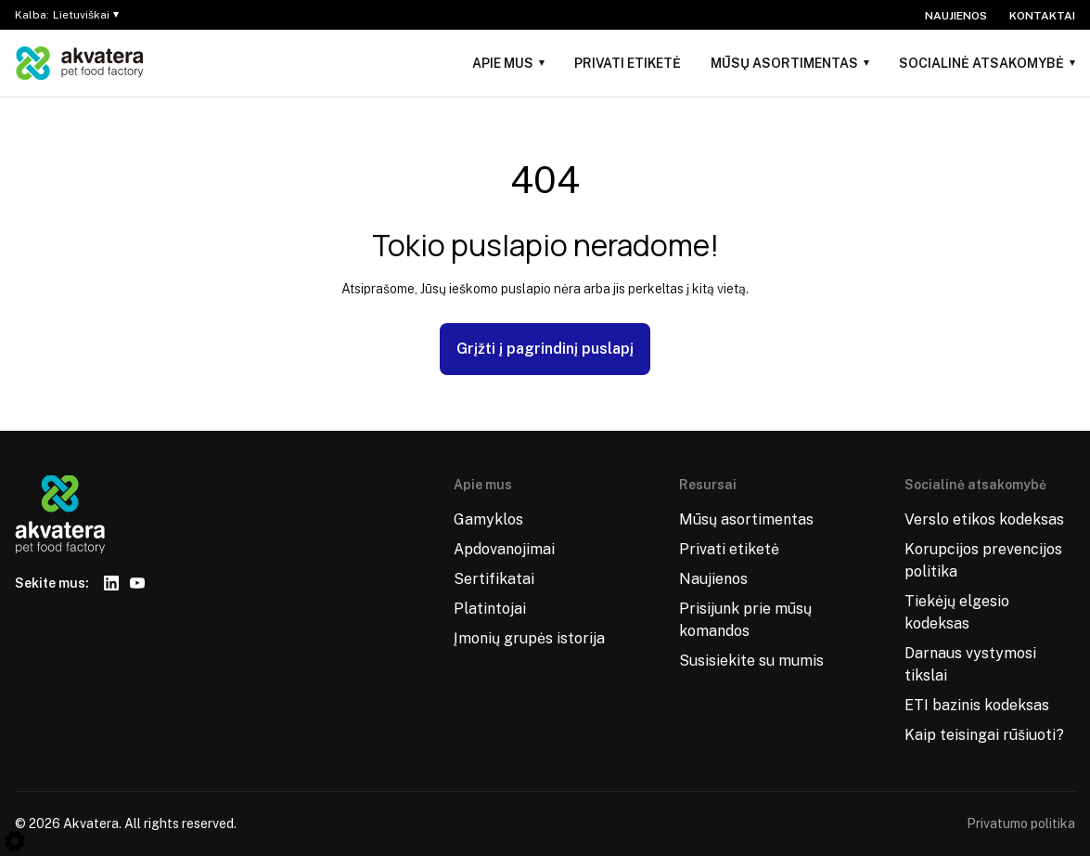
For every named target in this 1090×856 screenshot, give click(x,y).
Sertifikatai (494, 579)
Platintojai (490, 608)
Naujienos (956, 15)
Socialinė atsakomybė (981, 63)
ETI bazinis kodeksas (976, 705)
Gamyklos (488, 519)
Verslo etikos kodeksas (984, 519)
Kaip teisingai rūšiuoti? (984, 735)
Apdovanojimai (504, 549)
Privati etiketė (627, 63)
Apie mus (502, 63)
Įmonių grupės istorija (529, 638)
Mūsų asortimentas (784, 63)
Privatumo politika (1021, 823)
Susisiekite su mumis (751, 660)
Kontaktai (1042, 15)
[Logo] (80, 63)
